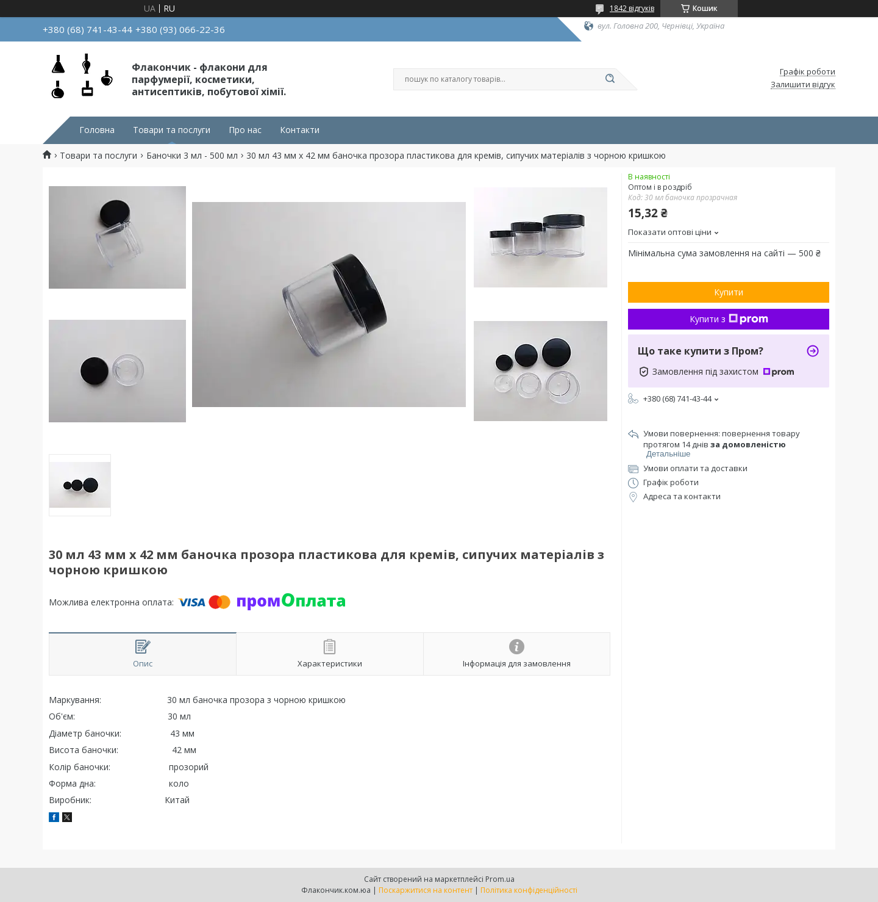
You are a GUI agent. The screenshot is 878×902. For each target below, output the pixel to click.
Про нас (245, 130)
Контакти (299, 130)
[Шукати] (610, 79)
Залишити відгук (803, 85)
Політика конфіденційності (528, 890)
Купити (728, 292)
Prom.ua (500, 879)
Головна (97, 130)
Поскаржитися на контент (426, 890)
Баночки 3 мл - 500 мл (192, 155)
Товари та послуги (171, 130)
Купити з (729, 319)
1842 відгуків (632, 8)
